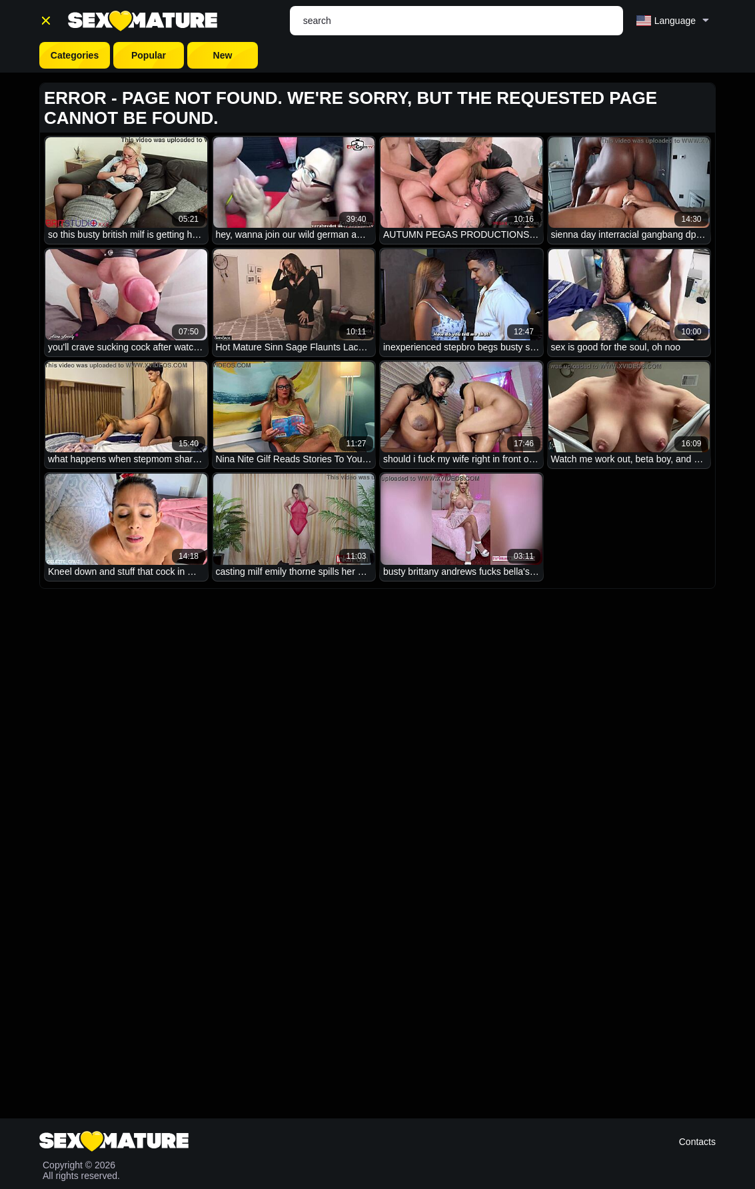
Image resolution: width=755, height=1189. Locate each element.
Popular (148, 55)
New (223, 55)
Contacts (697, 1141)
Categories (75, 55)
